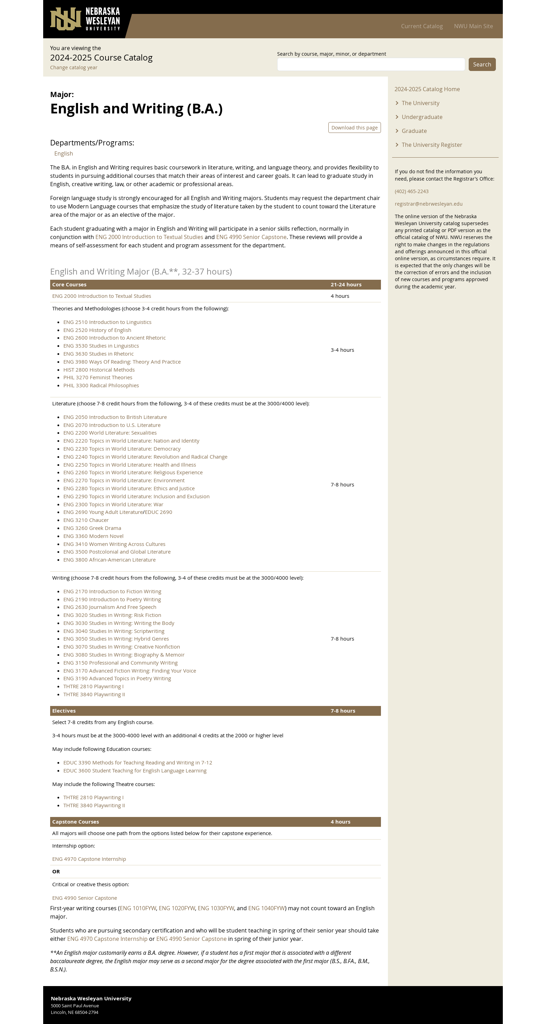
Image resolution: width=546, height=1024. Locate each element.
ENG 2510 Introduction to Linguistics (107, 321)
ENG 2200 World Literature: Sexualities (110, 432)
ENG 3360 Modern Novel (93, 535)
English (63, 153)
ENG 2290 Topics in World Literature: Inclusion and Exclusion (136, 496)
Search (482, 64)
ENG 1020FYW (177, 908)
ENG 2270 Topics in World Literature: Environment (124, 480)
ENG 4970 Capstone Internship (89, 858)
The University (420, 103)
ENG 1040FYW (266, 908)
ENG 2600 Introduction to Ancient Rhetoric (114, 337)
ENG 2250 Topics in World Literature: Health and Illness (129, 464)
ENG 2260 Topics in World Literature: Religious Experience (133, 472)
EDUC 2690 (158, 511)
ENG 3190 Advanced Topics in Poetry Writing (117, 678)
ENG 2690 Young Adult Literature (103, 511)
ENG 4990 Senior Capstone (251, 237)
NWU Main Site (473, 26)
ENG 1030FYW (216, 908)
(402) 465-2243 (412, 191)
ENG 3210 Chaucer (86, 519)
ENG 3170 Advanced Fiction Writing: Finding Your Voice (129, 670)
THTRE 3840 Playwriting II (94, 694)
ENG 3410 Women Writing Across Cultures (114, 543)
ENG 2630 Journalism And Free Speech (109, 606)
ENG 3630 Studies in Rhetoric (98, 353)
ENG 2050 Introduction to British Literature (115, 416)
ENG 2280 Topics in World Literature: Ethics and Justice (129, 488)
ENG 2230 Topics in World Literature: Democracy (122, 448)
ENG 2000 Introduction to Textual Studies (149, 237)
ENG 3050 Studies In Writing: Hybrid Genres (116, 638)
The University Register (432, 145)
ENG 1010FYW (138, 908)
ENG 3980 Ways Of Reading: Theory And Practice (122, 361)
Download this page (355, 127)
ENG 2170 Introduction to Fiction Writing (112, 591)
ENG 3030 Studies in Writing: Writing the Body (118, 622)
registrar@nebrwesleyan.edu (429, 203)
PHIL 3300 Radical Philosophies (101, 385)
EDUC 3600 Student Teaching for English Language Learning (134, 770)
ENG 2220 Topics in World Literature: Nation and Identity (131, 440)
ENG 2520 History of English (97, 329)
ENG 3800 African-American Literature (109, 559)
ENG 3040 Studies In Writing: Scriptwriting (113, 630)
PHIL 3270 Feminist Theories (97, 377)
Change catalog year (74, 67)
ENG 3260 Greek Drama (92, 527)
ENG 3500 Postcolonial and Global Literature (117, 551)
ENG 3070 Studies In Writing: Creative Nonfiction (121, 646)
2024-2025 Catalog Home (427, 89)
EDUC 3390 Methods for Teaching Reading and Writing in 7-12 (137, 762)
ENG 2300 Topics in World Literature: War (113, 504)
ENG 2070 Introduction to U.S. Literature (112, 424)
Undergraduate (422, 117)
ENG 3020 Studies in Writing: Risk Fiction (112, 614)
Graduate (414, 131)
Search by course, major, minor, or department (331, 53)
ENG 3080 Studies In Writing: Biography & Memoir (124, 654)
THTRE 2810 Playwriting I (93, 686)
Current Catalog (422, 26)
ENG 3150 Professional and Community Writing (120, 662)
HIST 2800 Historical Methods (99, 369)
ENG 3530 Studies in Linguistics (101, 345)
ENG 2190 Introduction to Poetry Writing (112, 599)
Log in (487, 7)
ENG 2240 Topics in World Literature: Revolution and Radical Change (145, 456)
